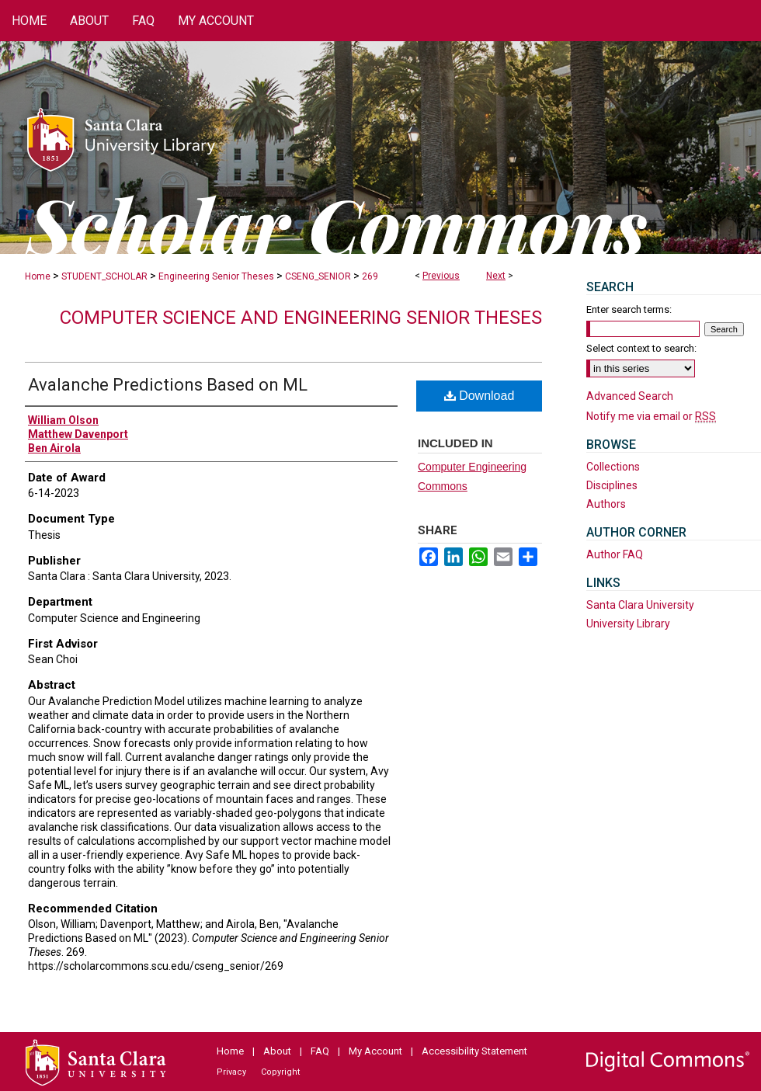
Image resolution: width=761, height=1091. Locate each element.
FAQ (320, 1051)
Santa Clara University (640, 605)
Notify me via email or (651, 416)
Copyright (280, 1072)
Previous (441, 275)
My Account (375, 1051)
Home (37, 276)
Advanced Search (629, 396)
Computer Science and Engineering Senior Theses (301, 317)
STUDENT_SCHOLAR (104, 276)
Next (496, 275)
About (277, 1051)
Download (479, 395)
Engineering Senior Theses (216, 276)
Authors (606, 504)
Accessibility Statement (474, 1051)
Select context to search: (641, 348)
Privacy (231, 1072)
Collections (613, 466)
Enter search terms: (629, 309)
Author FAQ (614, 554)
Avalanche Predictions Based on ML (168, 384)
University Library (628, 623)
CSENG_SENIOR (318, 276)
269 (370, 276)
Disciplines (612, 485)
